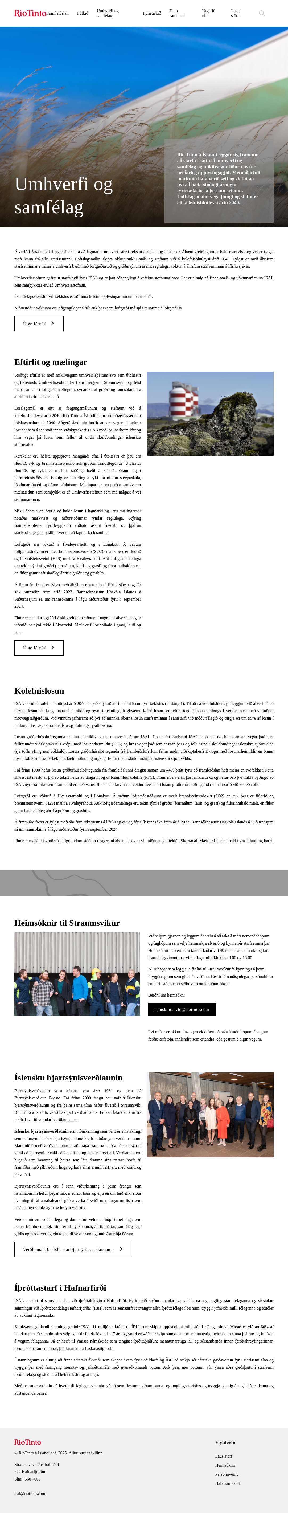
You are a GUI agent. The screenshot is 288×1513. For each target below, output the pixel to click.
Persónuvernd (226, 1478)
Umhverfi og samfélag (107, 13)
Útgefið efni (208, 13)
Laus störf (235, 13)
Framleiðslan (57, 13)
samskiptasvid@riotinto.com (182, 1014)
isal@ (19, 1497)
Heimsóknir (225, 1469)
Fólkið (82, 13)
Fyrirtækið (152, 13)
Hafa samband (177, 13)
